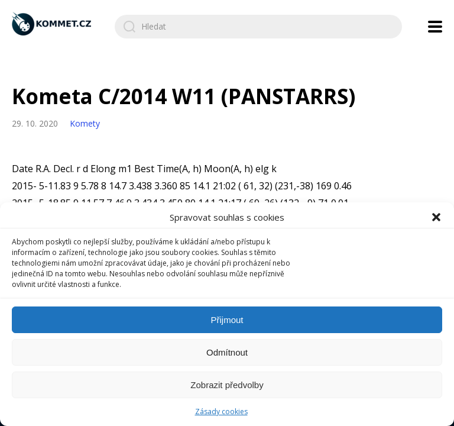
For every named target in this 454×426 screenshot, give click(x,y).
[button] (436, 217)
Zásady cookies (221, 411)
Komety (85, 123)
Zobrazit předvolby (226, 385)
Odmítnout (227, 352)
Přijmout (226, 320)
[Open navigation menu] (435, 26)
